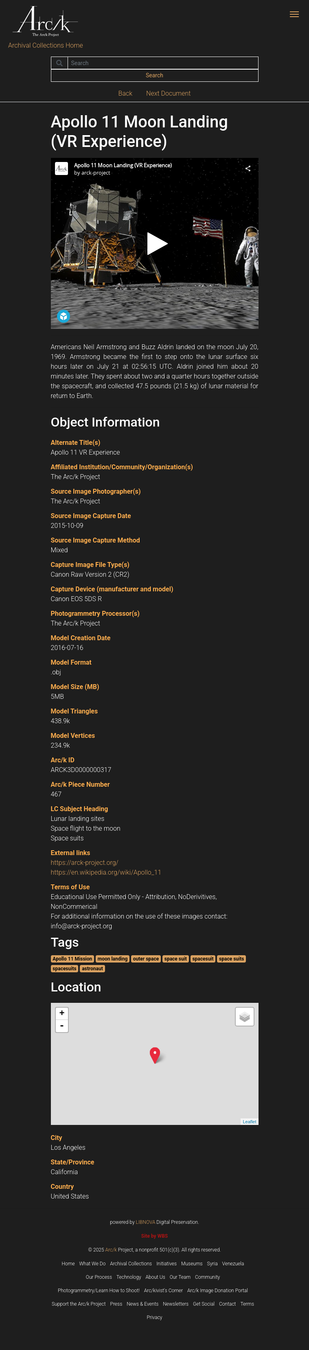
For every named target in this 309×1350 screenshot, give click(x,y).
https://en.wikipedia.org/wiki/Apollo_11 (106, 872)
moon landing (113, 959)
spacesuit (202, 959)
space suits (231, 959)
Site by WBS (154, 1236)
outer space (146, 959)
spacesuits (64, 968)
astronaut (92, 968)
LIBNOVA (146, 1222)
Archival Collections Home (45, 45)
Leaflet (249, 1121)
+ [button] (61, 1014)
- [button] (62, 1026)
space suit (175, 959)
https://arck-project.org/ (84, 862)
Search (154, 75)
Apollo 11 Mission (72, 959)
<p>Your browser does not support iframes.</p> (155, 243)
